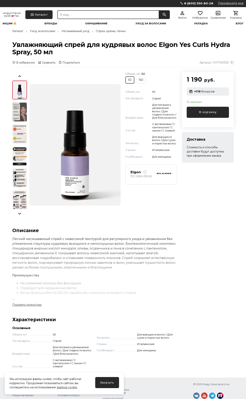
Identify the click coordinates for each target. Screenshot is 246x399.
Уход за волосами (150, 23)
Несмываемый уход (75, 31)
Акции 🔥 (9, 23)
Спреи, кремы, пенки (111, 31)
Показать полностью (27, 305)
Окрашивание (96, 23)
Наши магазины (22, 395)
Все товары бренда (141, 176)
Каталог (17, 31)
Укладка (201, 23)
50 (130, 80)
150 (141, 80)
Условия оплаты (68, 395)
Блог (240, 23)
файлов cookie (67, 387)
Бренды (50, 23)
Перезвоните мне (231, 3)
